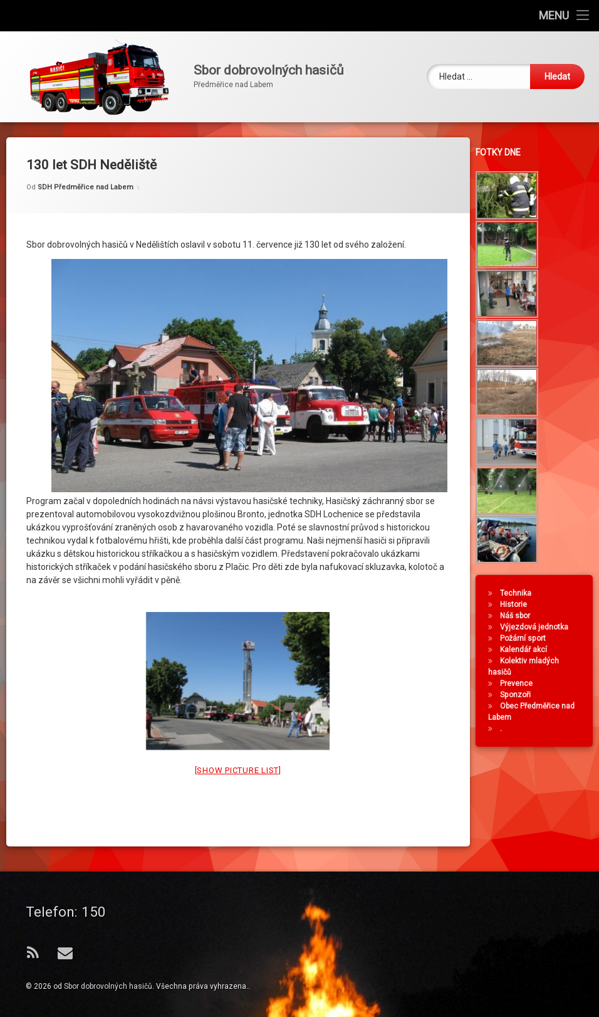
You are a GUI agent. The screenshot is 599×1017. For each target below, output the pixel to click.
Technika (519, 593)
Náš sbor (519, 615)
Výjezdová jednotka (538, 627)
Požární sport (527, 638)
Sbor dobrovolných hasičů (108, 986)
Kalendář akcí (527, 649)
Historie (517, 604)
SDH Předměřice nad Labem (85, 163)
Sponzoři (519, 694)
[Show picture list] (238, 746)
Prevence (520, 683)
